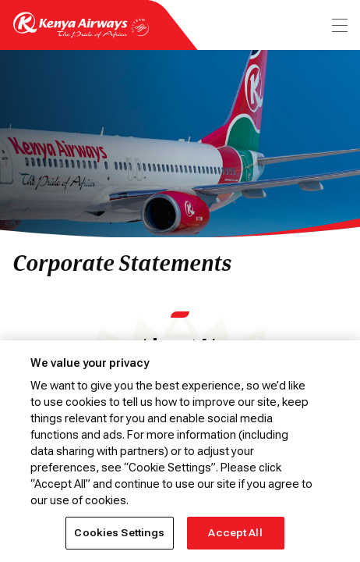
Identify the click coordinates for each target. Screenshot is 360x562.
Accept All (235, 533)
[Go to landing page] (81, 34)
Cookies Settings (119, 533)
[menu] (338, 25)
